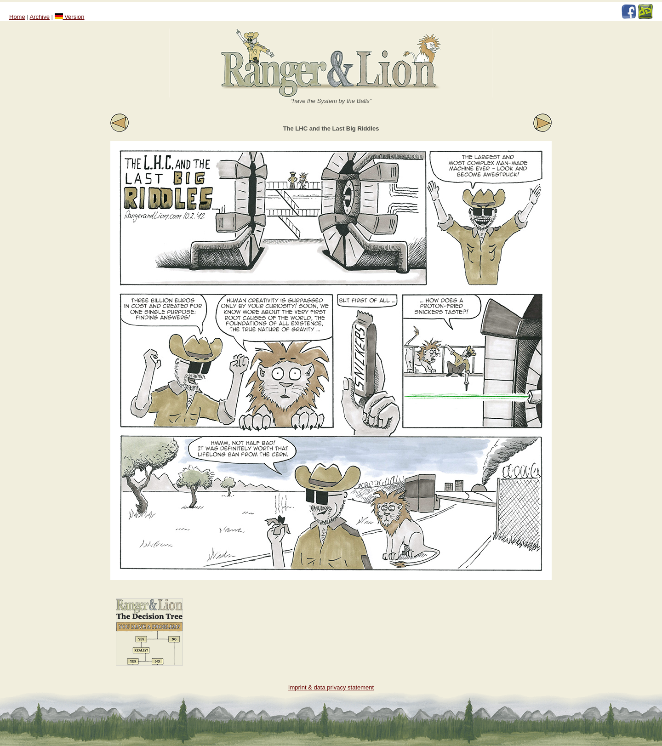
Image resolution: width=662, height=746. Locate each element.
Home (17, 16)
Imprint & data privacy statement (331, 687)
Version (70, 16)
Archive (40, 16)
